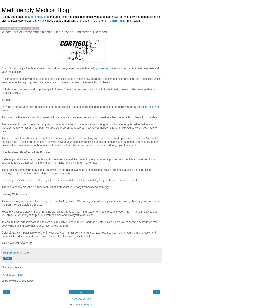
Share (7, 258)
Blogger (88, 304)
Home (81, 292)
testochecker (73, 145)
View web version (81, 298)
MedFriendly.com (38, 16)
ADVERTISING (117, 20)
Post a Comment (13, 274)
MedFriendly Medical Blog (35, 10)
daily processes (99, 68)
